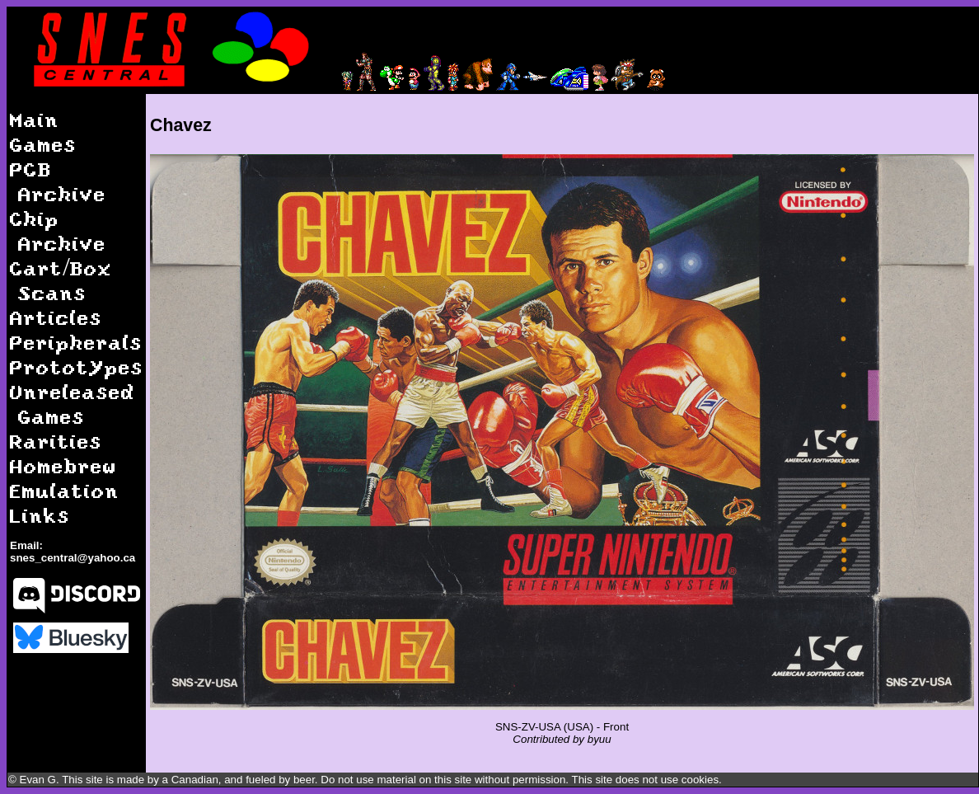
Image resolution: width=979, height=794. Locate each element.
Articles (56, 317)
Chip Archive (58, 230)
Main (34, 119)
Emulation (64, 490)
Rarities (56, 440)
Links (40, 515)
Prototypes (76, 366)
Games (43, 143)
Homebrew (63, 465)
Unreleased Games (72, 404)
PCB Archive (58, 181)
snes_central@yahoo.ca (72, 558)
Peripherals (76, 341)
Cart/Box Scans (61, 280)
